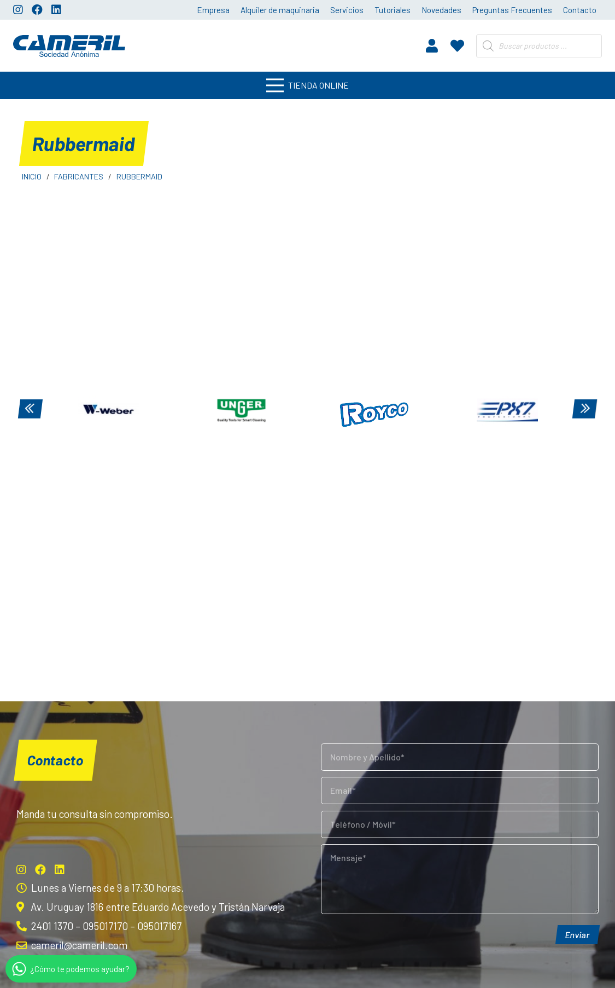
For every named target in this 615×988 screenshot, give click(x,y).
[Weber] (108, 410)
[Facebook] (37, 9)
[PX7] (507, 410)
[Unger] (241, 410)
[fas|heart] (457, 45)
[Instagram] (18, 9)
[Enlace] (69, 46)
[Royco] (374, 410)
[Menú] (307, 85)
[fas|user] (432, 45)
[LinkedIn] (56, 9)
